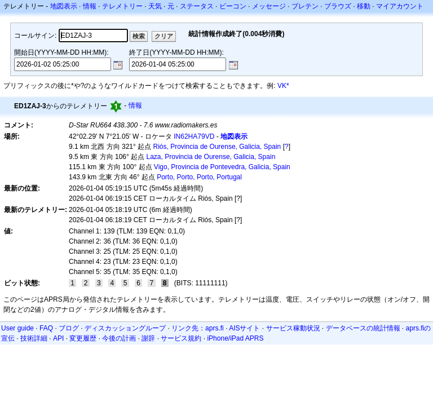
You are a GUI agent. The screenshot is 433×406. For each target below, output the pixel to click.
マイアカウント (399, 6)
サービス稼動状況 (293, 328)
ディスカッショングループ (125, 328)
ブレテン (305, 6)
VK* (283, 86)
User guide (17, 328)
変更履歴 (82, 338)
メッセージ (269, 6)
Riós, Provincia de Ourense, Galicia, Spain (217, 147)
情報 (89, 6)
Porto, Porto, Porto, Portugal (199, 177)
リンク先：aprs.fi (197, 328)
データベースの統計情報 (363, 328)
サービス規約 (181, 338)
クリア (163, 36)
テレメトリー (122, 6)
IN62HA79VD (194, 136)
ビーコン (232, 6)
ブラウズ (337, 6)
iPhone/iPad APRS (235, 338)
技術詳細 (33, 338)
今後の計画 (119, 338)
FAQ (46, 328)
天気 (155, 6)
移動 (363, 6)
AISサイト (244, 328)
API (58, 338)
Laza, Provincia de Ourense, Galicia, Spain (211, 157)
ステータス (197, 6)
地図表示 (63, 6)
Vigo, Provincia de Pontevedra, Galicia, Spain (222, 167)
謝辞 (148, 338)
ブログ (69, 328)
